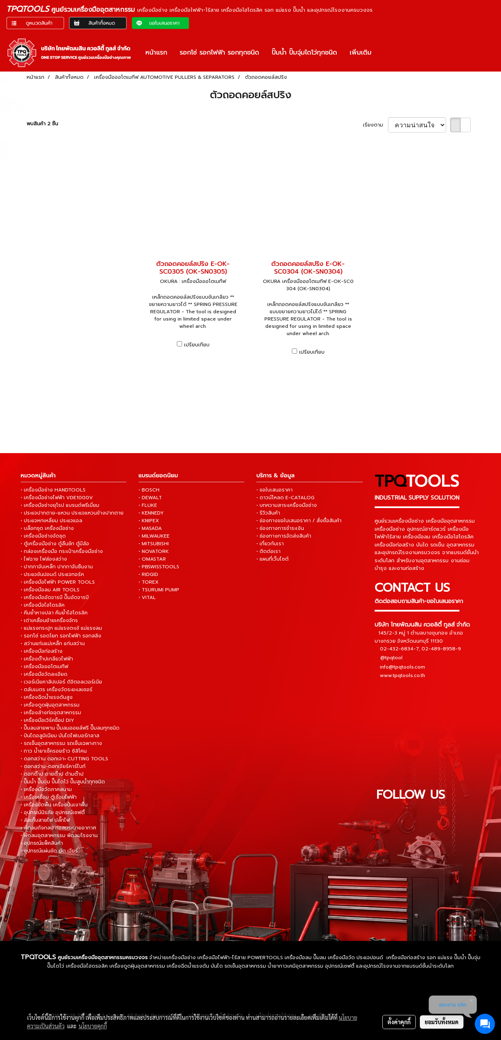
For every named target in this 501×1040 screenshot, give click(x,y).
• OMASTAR (152, 559)
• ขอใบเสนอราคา (274, 490)
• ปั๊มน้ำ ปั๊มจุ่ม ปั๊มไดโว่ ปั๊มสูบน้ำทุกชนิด (63, 781)
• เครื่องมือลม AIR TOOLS (50, 589)
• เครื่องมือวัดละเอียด (44, 674)
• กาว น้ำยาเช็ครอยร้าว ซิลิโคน (54, 751)
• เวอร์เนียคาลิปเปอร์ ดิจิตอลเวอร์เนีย (61, 682)
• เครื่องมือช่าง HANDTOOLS (53, 490)
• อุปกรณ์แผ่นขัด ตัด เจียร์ (49, 850)
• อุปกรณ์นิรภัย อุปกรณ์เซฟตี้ (53, 812)
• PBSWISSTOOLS (158, 566)
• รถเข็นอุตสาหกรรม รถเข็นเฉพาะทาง (61, 743)
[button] (385, 52)
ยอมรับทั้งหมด (442, 1021)
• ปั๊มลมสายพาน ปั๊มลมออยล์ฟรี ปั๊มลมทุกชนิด (70, 728)
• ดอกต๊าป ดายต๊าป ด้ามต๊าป (52, 774)
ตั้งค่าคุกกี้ (399, 1021)
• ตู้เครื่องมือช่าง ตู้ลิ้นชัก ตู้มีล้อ (55, 543)
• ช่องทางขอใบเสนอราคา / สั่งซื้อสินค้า (299, 520)
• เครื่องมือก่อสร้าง (42, 651)
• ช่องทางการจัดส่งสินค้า (283, 536)
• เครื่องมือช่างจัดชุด (43, 536)
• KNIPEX (148, 520)
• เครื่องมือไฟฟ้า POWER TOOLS (58, 582)
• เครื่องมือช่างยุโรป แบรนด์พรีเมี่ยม (60, 505)
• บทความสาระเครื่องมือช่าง (286, 505)
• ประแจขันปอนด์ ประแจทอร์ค (52, 574)
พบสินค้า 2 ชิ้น (42, 123)
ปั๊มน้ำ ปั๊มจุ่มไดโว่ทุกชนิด (304, 52)
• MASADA (150, 528)
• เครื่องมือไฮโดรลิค (43, 605)
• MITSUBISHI (153, 543)
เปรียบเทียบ (197, 344)
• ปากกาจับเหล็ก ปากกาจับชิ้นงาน (57, 566)
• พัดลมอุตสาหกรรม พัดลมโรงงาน (59, 835)
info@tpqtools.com (402, 667)
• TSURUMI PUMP (158, 589)
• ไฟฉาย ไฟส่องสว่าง (44, 559)
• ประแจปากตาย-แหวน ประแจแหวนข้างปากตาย (72, 513)
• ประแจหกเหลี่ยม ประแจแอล (51, 520)
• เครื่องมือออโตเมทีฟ (44, 666)
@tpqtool (391, 657)
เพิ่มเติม (360, 52)
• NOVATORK (153, 551)
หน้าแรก (156, 52)
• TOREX (148, 582)
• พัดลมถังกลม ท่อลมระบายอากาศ (58, 827)
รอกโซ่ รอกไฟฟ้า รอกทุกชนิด (219, 52)
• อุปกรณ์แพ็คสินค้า (42, 843)
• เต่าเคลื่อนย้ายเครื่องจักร (49, 620)
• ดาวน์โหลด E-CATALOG (285, 497)
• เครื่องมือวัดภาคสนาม (46, 789)
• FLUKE (147, 505)
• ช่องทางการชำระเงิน (280, 528)
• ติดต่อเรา (268, 551)
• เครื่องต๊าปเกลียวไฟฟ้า (47, 658)
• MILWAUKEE (154, 536)
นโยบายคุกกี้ (93, 1025)
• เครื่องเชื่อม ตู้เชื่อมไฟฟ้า (49, 797)
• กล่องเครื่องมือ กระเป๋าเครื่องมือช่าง (62, 551)
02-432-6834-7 (399, 648)
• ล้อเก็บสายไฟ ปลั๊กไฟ (45, 820)
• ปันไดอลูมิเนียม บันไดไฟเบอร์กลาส (60, 735)
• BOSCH (148, 490)
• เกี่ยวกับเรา (270, 543)
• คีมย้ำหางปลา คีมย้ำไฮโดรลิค (54, 612)
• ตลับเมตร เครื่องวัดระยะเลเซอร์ (56, 689)
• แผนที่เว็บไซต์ (272, 559)
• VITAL (147, 597)
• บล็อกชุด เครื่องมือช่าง (47, 528)
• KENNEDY (151, 513)
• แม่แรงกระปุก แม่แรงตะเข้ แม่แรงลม (61, 628)
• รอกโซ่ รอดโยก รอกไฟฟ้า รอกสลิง (61, 635)
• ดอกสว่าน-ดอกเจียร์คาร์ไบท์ (53, 766)
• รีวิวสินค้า (268, 513)
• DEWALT (150, 497)
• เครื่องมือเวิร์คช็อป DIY (47, 720)
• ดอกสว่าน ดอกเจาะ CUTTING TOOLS (64, 758)
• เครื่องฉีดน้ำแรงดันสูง (47, 697)
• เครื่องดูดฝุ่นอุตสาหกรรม (50, 705)
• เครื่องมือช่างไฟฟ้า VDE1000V (57, 497)
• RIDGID (148, 574)
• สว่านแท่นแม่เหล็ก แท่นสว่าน (53, 643)
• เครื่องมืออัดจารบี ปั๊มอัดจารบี (55, 597)
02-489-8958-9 (441, 648)
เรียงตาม (375, 125)
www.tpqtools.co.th (402, 675)
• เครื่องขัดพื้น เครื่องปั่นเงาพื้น (54, 804)
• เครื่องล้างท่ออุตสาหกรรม (51, 712)
